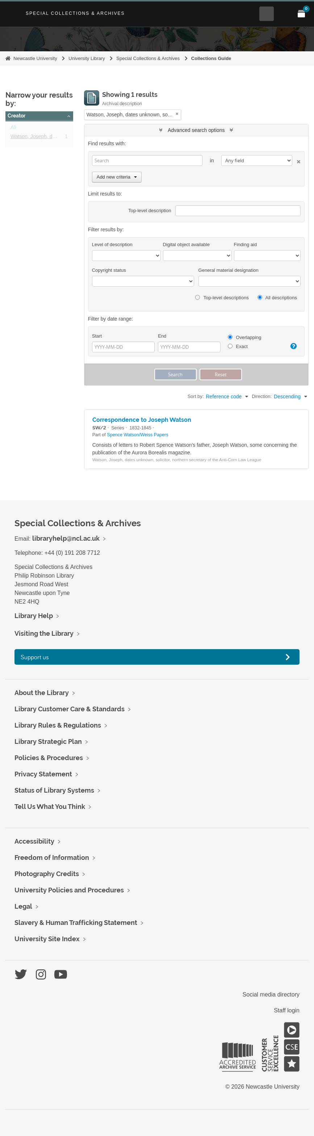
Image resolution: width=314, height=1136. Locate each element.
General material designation (228, 270)
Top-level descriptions (221, 297)
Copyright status (109, 270)
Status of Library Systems (54, 790)
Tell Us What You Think (49, 806)
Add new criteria (117, 177)
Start (97, 336)
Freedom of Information (51, 857)
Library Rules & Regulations (57, 725)
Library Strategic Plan (48, 741)
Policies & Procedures (48, 758)
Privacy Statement (43, 774)
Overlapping (244, 337)
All (13, 129)
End (162, 336)
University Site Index (47, 939)
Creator (16, 116)
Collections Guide (211, 58)
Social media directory (271, 994)
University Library (86, 58)
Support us (35, 657)
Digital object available (186, 244)
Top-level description (149, 210)
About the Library (41, 692)
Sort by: (196, 396)
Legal (23, 906)
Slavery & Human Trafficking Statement (75, 922)
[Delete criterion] (296, 160)
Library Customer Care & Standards (69, 709)
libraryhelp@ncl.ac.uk (66, 538)
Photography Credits (46, 874)
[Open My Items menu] (301, 14)
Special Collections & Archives (75, 13)
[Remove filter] (177, 113)
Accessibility (34, 841)
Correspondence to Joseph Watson (141, 419)
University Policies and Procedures (69, 890)
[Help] (292, 346)
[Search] (147, 160)
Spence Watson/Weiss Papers (137, 434)
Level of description (112, 244)
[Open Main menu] (284, 14)
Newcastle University (35, 58)
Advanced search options (196, 130)
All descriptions (277, 297)
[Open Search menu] (266, 14)
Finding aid (245, 244)
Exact (238, 346)
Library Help (33, 616)
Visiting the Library (44, 633)
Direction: (262, 396)
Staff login (287, 1010)
